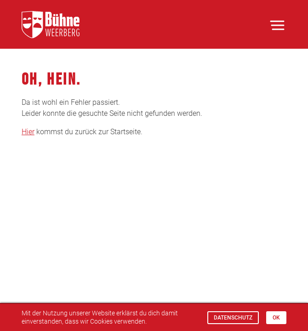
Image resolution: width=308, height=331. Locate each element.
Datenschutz (233, 317)
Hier (28, 131)
